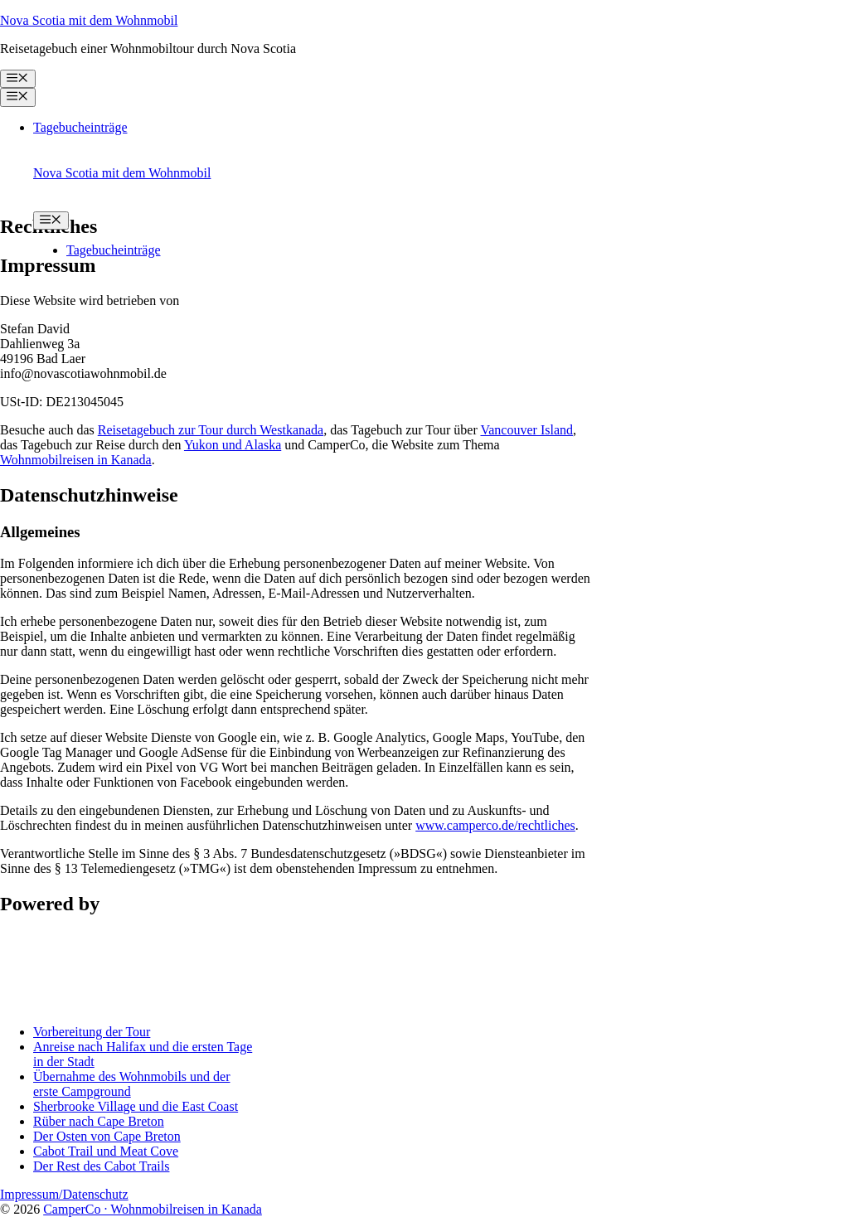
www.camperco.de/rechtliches (495, 825)
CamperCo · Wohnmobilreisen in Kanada (152, 1209)
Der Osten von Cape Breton (107, 1136)
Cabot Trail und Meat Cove (105, 1151)
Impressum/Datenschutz (64, 1194)
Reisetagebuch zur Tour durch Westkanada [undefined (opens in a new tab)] (210, 430)
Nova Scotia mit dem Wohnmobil (88, 20)
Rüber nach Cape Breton (98, 1121)
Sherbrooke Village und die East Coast (135, 1106)
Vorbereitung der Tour (91, 1032)
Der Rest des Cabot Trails (101, 1166)
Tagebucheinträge (80, 127)
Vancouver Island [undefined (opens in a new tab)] (526, 430)
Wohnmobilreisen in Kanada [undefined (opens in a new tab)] (76, 460)
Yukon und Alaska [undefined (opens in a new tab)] (232, 445)
